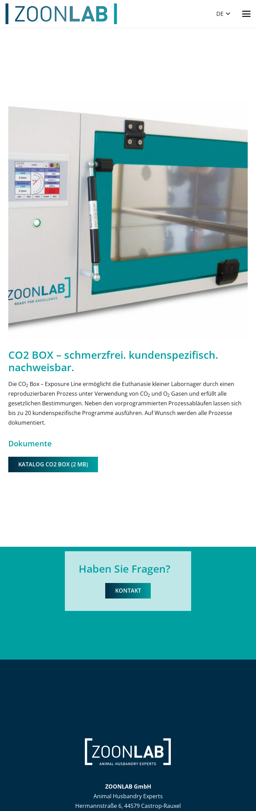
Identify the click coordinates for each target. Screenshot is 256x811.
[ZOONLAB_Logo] (61, 13)
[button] (223, 13)
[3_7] (128, 220)
